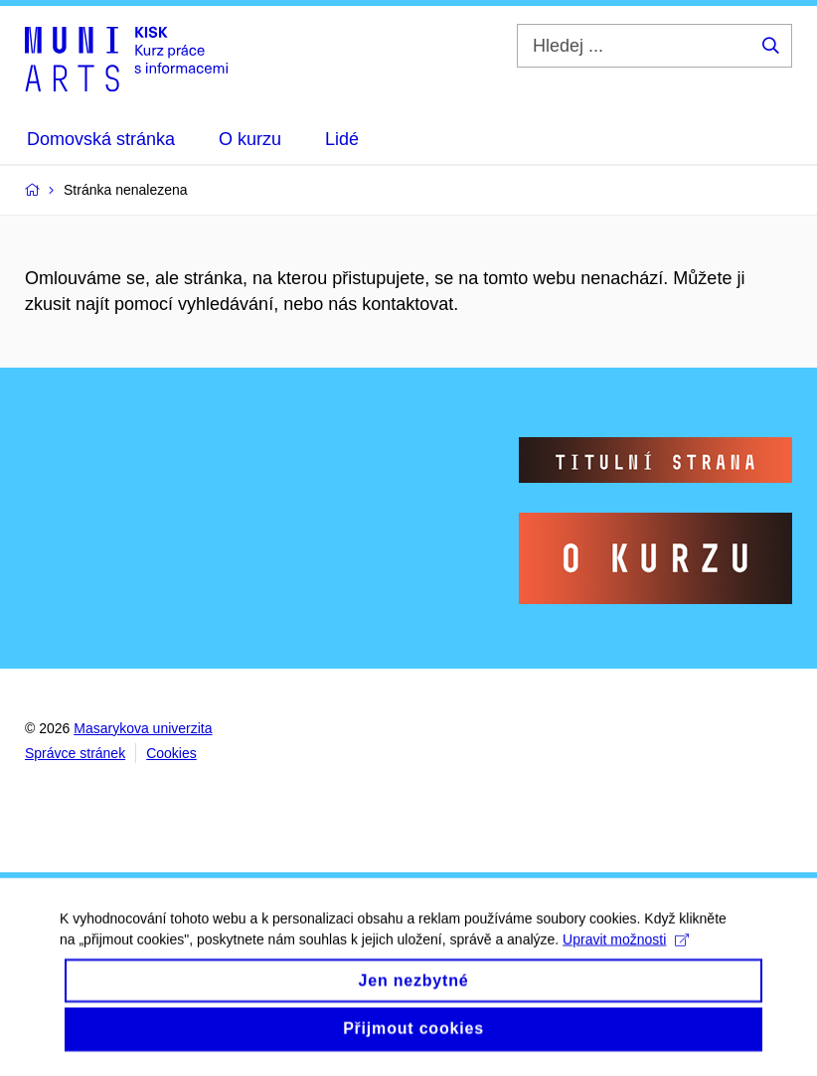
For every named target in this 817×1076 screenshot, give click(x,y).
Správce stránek (75, 753)
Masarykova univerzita (143, 728)
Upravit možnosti (626, 955)
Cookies (171, 753)
